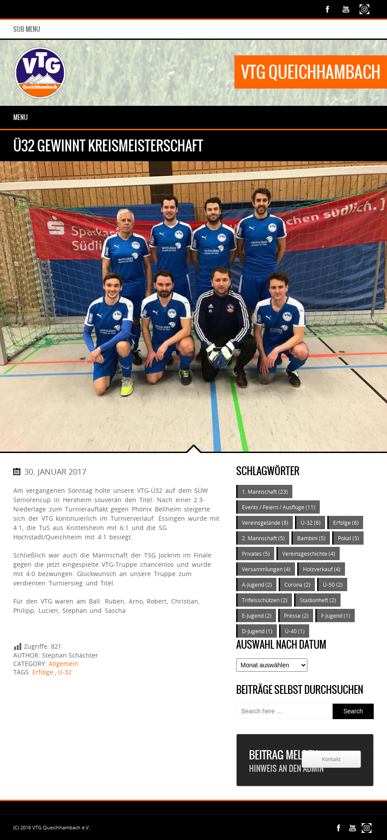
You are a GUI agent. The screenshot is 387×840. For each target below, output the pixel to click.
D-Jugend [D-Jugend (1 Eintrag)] (257, 631)
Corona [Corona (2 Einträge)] (297, 584)
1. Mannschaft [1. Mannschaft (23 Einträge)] (265, 491)
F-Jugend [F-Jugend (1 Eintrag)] (335, 615)
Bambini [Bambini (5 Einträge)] (311, 538)
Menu (20, 117)
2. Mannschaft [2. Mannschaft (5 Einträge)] (263, 538)
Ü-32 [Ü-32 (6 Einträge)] (311, 522)
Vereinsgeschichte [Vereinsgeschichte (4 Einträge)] (308, 553)
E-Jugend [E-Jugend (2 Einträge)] (257, 615)
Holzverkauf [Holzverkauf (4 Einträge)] (322, 569)
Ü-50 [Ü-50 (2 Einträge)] (333, 584)
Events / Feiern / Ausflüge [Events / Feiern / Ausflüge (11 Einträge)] (278, 507)
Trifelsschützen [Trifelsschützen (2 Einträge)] (264, 600)
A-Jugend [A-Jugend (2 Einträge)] (257, 584)
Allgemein (63, 663)
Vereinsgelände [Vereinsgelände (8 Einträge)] (265, 522)
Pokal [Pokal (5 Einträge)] (348, 538)
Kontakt (331, 759)
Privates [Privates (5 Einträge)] (256, 553)
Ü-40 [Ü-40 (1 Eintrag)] (295, 631)
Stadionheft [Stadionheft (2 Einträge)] (318, 600)
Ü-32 (65, 672)
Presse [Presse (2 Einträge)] (296, 615)
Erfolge (42, 672)
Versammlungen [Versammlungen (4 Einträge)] (266, 569)
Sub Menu (26, 29)
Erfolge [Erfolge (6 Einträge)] (346, 522)
